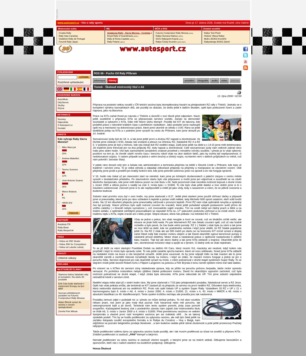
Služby (61, 105)
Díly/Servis (63, 102)
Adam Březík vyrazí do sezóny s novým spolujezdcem (69, 304)
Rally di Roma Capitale (121, 39)
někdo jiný (67, 202)
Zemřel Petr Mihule (68, 311)
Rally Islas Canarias (68, 36)
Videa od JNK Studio (69, 241)
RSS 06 (99, 73)
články (112, 80)
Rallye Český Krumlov (171, 42)
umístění (189, 80)
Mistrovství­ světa (67, 28)
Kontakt (62, 128)
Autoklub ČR (64, 224)
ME (108, 28)
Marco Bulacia (69, 191)
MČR (157, 28)
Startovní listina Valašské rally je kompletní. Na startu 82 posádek (73, 277)
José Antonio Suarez (72, 180)
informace (99, 80)
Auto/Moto (63, 99)
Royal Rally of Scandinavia (122, 36)
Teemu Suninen (70, 169)
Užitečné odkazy (67, 258)
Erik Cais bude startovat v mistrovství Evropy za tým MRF (71, 286)
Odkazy (62, 253)
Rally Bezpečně (66, 230)
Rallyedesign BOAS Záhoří (217, 42)
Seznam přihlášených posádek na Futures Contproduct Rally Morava (71, 295)
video (224, 80)
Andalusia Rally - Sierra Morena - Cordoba (128, 33)
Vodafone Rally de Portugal (72, 39)
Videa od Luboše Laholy (71, 247)
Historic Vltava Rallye (214, 36)
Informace (63, 115)
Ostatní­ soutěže (211, 28)
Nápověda (63, 122)
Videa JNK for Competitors (72, 244)
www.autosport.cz (68, 22)
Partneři (62, 220)
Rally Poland (116, 42)
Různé (61, 108)
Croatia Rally (65, 33)
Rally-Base (63, 227)
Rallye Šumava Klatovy (169, 36)
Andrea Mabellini (70, 158)
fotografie (203, 80)
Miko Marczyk (69, 147)
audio (215, 80)
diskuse (235, 80)
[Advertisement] (116, 96)
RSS (165, 28)
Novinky (62, 119)
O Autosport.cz (65, 125)
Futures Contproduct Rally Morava (174, 33)
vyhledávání (65, 72)
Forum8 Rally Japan (68, 42)
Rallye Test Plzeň (212, 33)
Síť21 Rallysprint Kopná (169, 39)
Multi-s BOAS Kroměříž (215, 39)
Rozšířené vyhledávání (71, 82)
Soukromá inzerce (68, 95)
